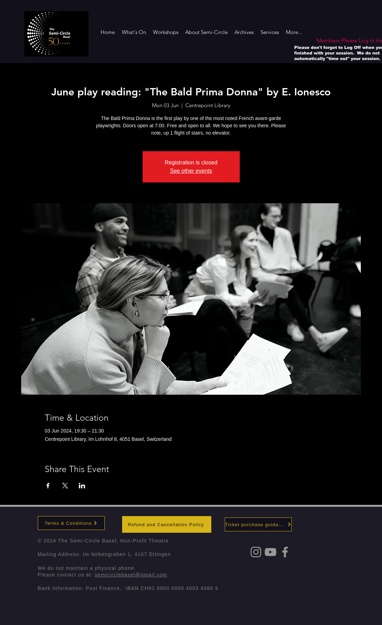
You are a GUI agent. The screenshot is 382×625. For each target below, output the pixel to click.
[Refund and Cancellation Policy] (166, 524)
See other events (191, 171)
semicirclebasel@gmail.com (131, 574)
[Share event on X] (65, 485)
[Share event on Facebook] (48, 485)
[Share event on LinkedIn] (82, 485)
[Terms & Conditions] (71, 523)
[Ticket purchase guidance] (258, 524)
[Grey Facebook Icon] (285, 552)
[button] (206, 32)
